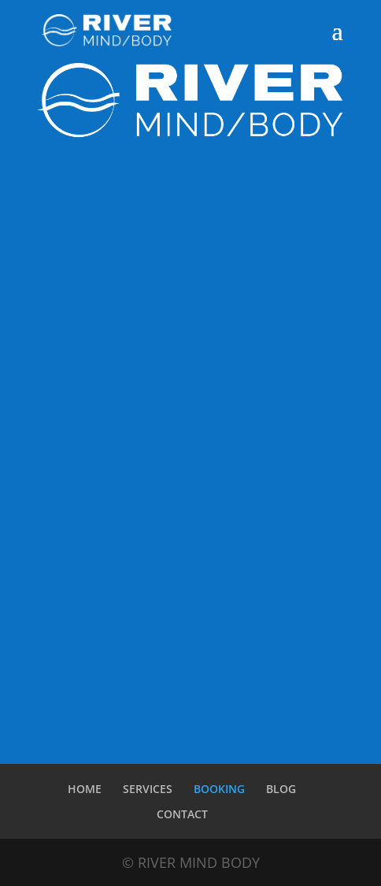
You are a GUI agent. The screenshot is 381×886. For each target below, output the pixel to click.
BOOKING (219, 788)
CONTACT (182, 813)
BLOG (281, 788)
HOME (85, 788)
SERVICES (147, 788)
